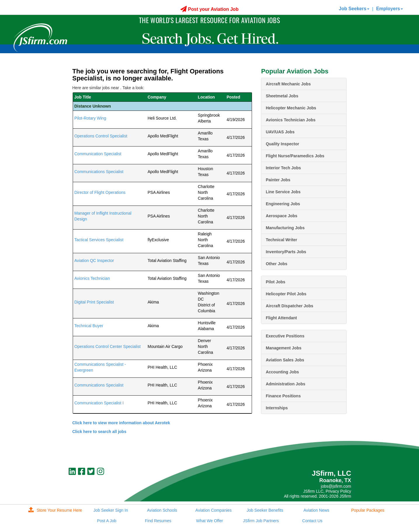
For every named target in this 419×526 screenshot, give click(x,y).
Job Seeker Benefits (265, 510)
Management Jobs (283, 348)
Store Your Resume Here (55, 510)
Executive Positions (285, 336)
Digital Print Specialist (94, 302)
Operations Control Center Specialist (107, 346)
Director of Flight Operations (100, 192)
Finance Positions (283, 396)
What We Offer (209, 520)
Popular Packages (368, 510)
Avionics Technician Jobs (290, 120)
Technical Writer (281, 239)
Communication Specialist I (99, 403)
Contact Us (312, 520)
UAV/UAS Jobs (280, 132)
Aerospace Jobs (281, 215)
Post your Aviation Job (209, 9)
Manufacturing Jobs (285, 227)
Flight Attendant (281, 317)
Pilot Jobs (275, 282)
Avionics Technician (92, 278)
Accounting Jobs (282, 372)
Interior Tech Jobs (283, 167)
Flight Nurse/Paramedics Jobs (295, 156)
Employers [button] (389, 8)
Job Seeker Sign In (110, 510)
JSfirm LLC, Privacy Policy (327, 491)
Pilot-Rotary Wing (90, 118)
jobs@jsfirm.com (336, 486)
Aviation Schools (162, 510)
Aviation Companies (213, 510)
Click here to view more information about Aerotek (121, 422)
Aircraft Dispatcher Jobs (289, 305)
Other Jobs (276, 263)
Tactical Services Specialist (99, 239)
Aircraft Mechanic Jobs (288, 84)
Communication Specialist (97, 153)
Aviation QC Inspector (94, 260)
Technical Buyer (88, 325)
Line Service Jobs (283, 191)
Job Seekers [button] (354, 8)
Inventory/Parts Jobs (286, 251)
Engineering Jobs (283, 203)
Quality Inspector (282, 144)
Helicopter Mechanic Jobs (291, 108)
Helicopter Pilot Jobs (286, 294)
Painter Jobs (278, 179)
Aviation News (316, 510)
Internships (277, 408)
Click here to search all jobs (99, 431)
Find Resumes (158, 520)
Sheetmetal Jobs (282, 96)
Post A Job (106, 520)
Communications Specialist (99, 171)
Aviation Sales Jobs (285, 360)
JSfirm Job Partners (261, 520)
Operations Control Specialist (100, 136)
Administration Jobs (285, 384)
